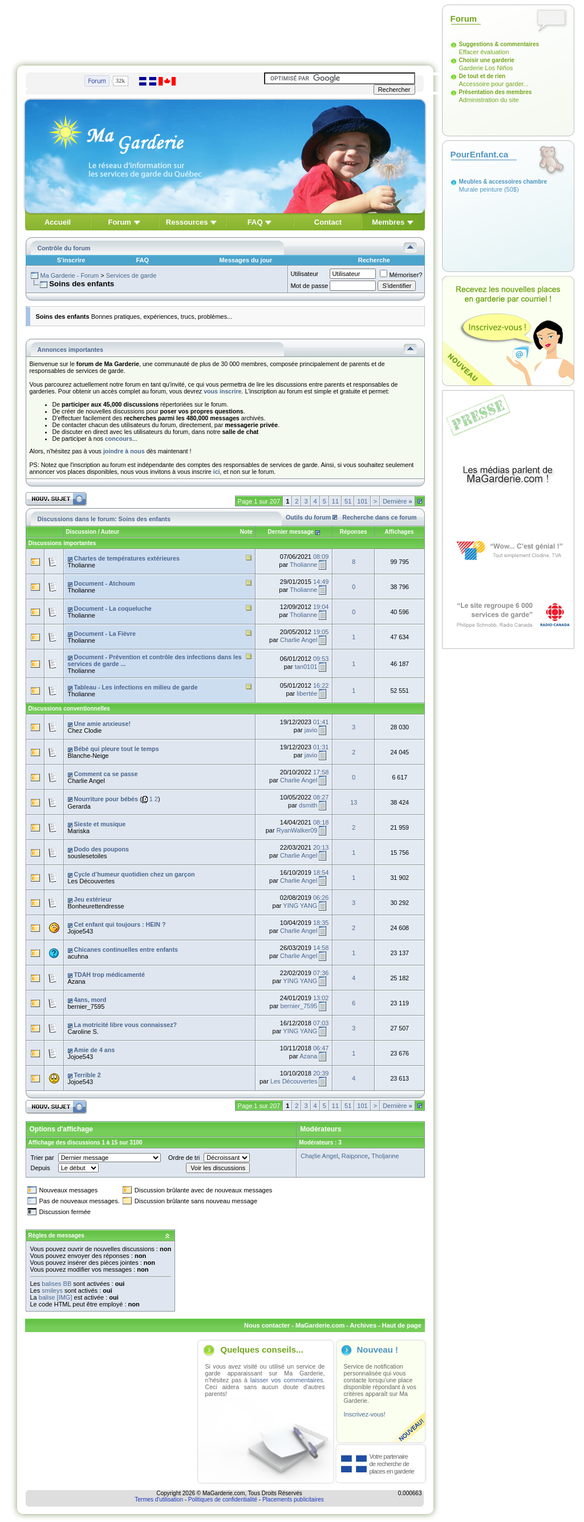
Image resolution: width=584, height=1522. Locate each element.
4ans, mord (90, 999)
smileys (52, 1290)
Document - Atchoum (104, 583)
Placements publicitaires (293, 1499)
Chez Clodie (85, 730)
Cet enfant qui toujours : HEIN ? (119, 924)
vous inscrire (222, 391)
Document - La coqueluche (112, 608)
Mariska (79, 830)
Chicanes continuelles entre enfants (125, 949)
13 (353, 802)
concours (118, 438)
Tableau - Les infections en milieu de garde (135, 687)
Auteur (110, 532)
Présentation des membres (495, 92)
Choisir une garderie (486, 60)
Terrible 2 (87, 1075)
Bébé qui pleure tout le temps (116, 748)
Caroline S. (83, 1031)
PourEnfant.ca (480, 154)
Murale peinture (480, 189)
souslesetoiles (87, 856)
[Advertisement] (225, 30)
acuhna (78, 956)
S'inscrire (71, 260)
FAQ (255, 222)
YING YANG (300, 905)
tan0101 (306, 666)
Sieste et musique (99, 824)
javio (311, 729)
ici (216, 471)
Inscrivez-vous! (365, 1414)
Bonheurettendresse (96, 906)
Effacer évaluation (484, 51)
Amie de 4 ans (94, 1049)
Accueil (57, 222)
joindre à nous (124, 451)
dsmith (308, 805)
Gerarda (79, 806)
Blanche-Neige (88, 755)
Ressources (187, 222)
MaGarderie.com (319, 1325)
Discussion (81, 532)
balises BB (56, 1283)
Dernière (397, 501)
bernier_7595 (86, 1006)
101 (362, 501)
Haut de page (401, 1325)
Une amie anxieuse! (102, 723)
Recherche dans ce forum (379, 517)
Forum (119, 222)
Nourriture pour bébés (106, 799)
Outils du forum (308, 517)
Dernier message (291, 532)
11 (335, 501)
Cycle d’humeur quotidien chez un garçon (134, 874)
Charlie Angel (298, 639)
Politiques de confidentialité (222, 1499)
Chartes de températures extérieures (126, 558)
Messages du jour (245, 260)
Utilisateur (304, 273)
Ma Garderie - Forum (69, 275)
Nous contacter (267, 1325)
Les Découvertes (91, 881)
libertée (307, 693)
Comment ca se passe (105, 773)
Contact (328, 222)
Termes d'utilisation (159, 1499)
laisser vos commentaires (286, 1380)
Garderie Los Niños (486, 67)
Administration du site (489, 99)
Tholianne (81, 565)
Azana (77, 981)
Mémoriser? (401, 274)
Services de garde (131, 275)
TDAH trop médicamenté (109, 974)
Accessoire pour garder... (494, 83)
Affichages (399, 532)
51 (347, 501)
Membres (388, 222)
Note (246, 532)
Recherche (374, 260)
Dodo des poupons (101, 849)
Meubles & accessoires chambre (503, 181)
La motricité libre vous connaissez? (125, 1024)
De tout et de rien (482, 76)
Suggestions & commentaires (499, 44)
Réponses (353, 532)
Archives (363, 1325)
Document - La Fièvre (104, 633)
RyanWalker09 (297, 830)
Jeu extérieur (92, 899)
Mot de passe (309, 285)
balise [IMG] (55, 1297)
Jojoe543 (81, 931)
